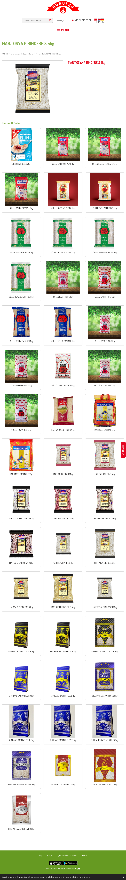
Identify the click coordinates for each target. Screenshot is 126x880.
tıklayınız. (87, 877)
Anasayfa (60, 20)
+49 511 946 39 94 (81, 20)
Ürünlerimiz (15, 54)
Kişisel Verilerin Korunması (67, 855)
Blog (40, 855)
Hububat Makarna (27, 54)
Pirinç (38, 54)
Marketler (123, 450)
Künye (49, 855)
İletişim (84, 855)
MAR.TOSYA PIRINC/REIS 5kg (51, 54)
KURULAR (5, 54)
